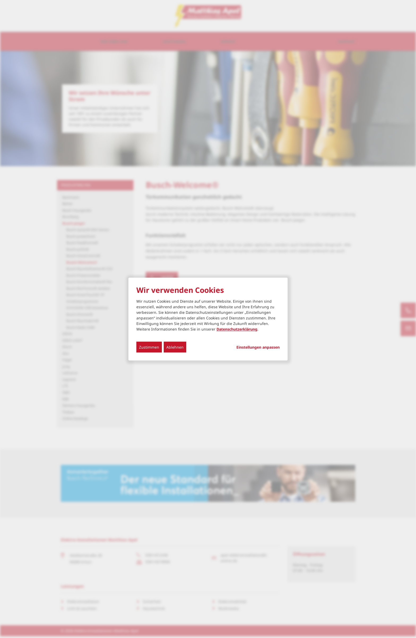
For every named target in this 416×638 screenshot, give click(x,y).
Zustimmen (149, 347)
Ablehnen (175, 347)
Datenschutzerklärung (236, 329)
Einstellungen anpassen (258, 347)
